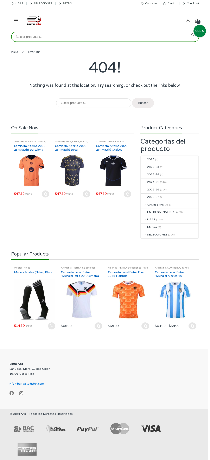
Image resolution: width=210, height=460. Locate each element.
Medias (149, 227)
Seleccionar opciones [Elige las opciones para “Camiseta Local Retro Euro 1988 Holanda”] (145, 325)
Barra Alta (19, 414)
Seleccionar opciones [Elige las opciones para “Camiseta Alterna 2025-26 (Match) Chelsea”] (127, 193)
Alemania (66, 267)
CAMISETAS (152, 204)
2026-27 (150, 197)
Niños (27, 267)
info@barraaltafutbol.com (26, 383)
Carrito (169, 3)
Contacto (149, 3)
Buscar (193, 37)
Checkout (190, 3)
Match (83, 141)
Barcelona (30, 141)
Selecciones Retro (138, 267)
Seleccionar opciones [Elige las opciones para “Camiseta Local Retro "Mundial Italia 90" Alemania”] (98, 325)
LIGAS (17, 3)
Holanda (112, 267)
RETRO (65, 3)
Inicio (14, 52)
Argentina (160, 267)
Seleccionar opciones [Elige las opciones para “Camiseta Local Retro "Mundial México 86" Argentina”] (192, 325)
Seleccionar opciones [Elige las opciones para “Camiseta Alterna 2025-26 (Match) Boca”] (86, 193)
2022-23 (150, 167)
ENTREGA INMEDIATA (159, 212)
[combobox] (99, 37)
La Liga (41, 141)
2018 (147, 159)
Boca (68, 141)
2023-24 (150, 174)
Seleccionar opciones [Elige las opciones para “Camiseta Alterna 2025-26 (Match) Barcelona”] (45, 193)
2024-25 (150, 182)
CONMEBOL (174, 267)
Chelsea (111, 141)
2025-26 (19, 141)
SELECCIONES (41, 3)
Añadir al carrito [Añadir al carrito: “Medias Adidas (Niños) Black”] (51, 325)
